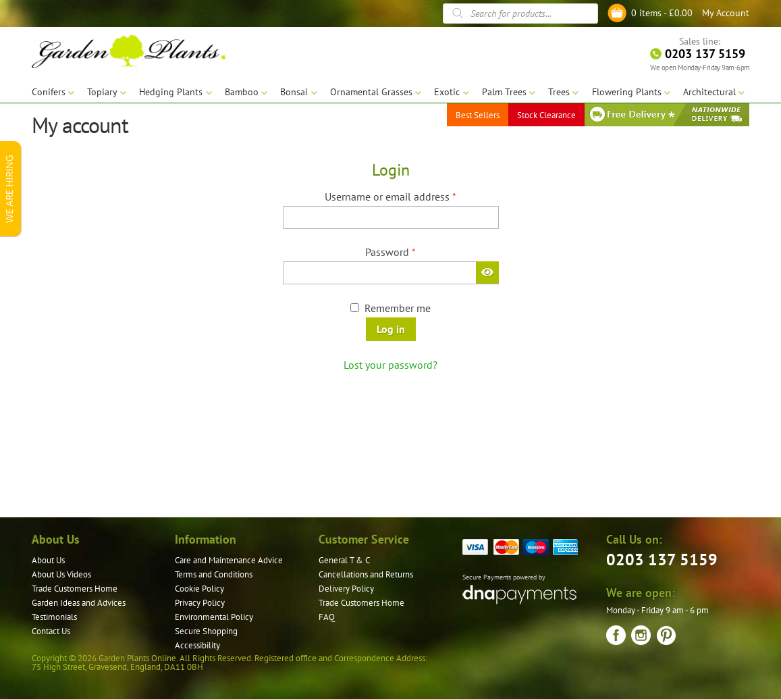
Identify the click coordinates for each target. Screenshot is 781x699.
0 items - (662, 13)
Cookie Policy (199, 588)
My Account (725, 13)
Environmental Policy (214, 617)
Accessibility (197, 645)
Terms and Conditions (213, 574)
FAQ (327, 617)
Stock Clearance (546, 114)
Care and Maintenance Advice (229, 560)
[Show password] (487, 272)
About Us (48, 560)
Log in (391, 329)
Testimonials (54, 617)
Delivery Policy (346, 588)
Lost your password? (390, 364)
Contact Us (51, 631)
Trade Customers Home (74, 588)
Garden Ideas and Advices (79, 603)
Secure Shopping (206, 631)
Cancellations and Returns (366, 574)
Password (410, 251)
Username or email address (411, 195)
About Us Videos (61, 574)
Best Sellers (478, 114)
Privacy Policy (200, 603)
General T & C (344, 560)
